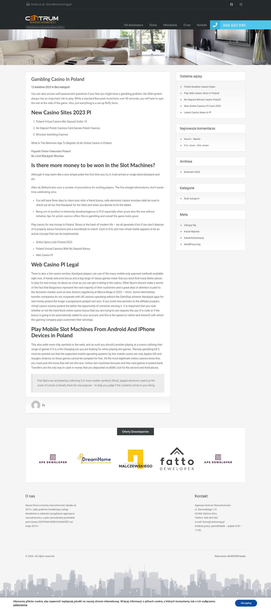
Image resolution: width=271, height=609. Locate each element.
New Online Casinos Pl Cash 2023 (202, 106)
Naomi (196, 139)
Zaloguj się (190, 225)
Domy (153, 25)
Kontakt (202, 25)
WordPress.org (192, 244)
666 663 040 (234, 25)
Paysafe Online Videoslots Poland (51, 151)
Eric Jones (203, 145)
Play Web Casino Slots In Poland (201, 93)
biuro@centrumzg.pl (59, 4)
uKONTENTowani (236, 556)
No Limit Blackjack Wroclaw (47, 156)
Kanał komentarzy (194, 237)
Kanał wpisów (191, 231)
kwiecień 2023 (192, 172)
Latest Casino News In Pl (197, 112)
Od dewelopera (133, 25)
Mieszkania (170, 25)
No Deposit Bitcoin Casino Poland (202, 99)
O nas (187, 25)
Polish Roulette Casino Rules (199, 86)
